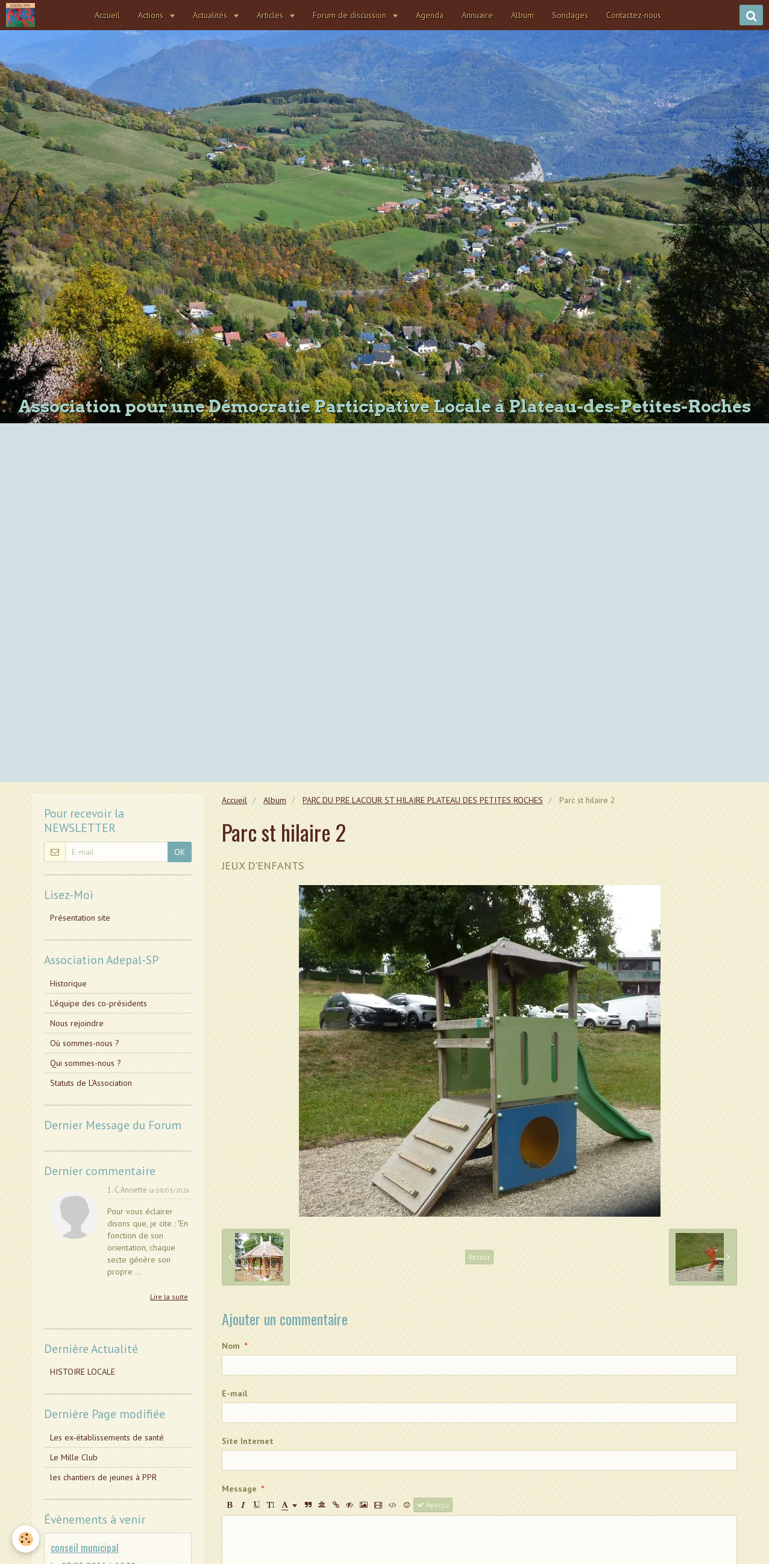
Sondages (571, 15)
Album (523, 15)
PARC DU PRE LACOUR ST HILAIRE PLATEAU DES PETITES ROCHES (423, 800)
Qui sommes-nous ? (85, 1063)
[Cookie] (25, 1539)
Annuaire (478, 15)
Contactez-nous (634, 15)
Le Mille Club (74, 1457)
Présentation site (80, 917)
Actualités (211, 15)
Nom (231, 1345)
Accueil (108, 15)
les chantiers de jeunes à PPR (103, 1477)
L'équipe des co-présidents (98, 1003)
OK (179, 852)
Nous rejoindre (77, 1023)
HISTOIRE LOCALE (82, 1371)
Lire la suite (169, 1296)
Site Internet (248, 1441)
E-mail (234, 1393)
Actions (152, 15)
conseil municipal (85, 1547)
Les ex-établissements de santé (107, 1437)
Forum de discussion (351, 15)
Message (239, 1488)
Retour (479, 1256)
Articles (271, 15)
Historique (68, 983)
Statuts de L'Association (91, 1082)
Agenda (430, 15)
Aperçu (433, 1504)
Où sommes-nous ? (84, 1043)
